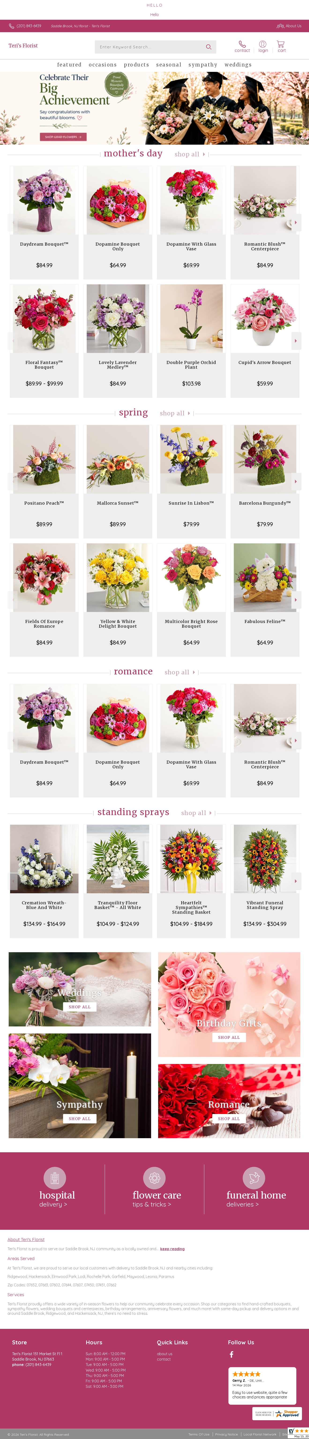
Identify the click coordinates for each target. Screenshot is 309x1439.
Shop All (187, 154)
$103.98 (191, 383)
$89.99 (44, 524)
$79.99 (191, 524)
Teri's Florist (23, 46)
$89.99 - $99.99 (44, 383)
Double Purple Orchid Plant (191, 365)
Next (296, 222)
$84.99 (44, 265)
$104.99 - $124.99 (118, 923)
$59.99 (265, 383)
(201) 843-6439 (29, 25)
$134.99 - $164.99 (44, 923)
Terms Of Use (198, 1434)
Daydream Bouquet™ (44, 244)
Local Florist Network (260, 1434)
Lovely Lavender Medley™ (118, 365)
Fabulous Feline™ (265, 621)
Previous (12, 222)
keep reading (172, 1248)
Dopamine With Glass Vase (191, 246)
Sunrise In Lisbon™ (191, 503)
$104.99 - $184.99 (191, 923)
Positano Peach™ (44, 503)
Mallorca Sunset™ (118, 503)
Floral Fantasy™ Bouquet (44, 365)
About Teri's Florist (26, 1239)
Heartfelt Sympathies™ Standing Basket (191, 907)
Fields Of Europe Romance (44, 624)
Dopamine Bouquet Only (118, 246)
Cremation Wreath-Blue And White (44, 905)
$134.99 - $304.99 (265, 923)
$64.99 (118, 265)
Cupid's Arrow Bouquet (264, 362)
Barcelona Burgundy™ (265, 503)
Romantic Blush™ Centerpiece (265, 246)
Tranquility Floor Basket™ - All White (117, 905)
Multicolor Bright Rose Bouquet (191, 624)
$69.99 (191, 265)
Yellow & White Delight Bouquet (118, 624)
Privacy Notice (226, 1434)
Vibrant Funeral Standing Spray (265, 905)
